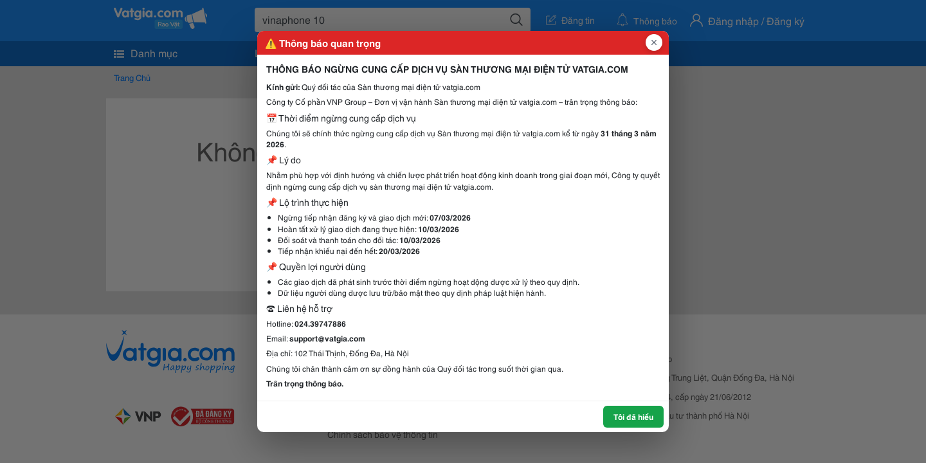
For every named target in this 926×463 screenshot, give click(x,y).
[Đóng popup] (654, 42)
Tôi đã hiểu (633, 416)
